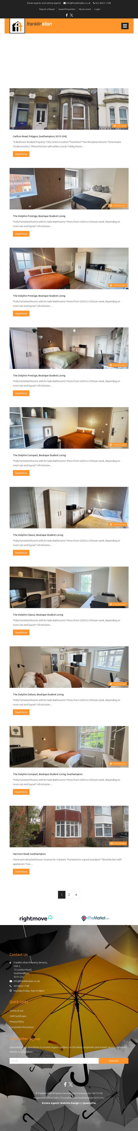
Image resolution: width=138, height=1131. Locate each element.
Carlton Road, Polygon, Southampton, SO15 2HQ (40, 136)
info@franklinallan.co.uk (77, 3)
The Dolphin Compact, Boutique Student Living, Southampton (47, 774)
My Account (85, 9)
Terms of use (16, 1010)
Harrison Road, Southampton (29, 853)
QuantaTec (89, 1103)
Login (97, 9)
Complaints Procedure (22, 1027)
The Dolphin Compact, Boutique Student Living (39, 455)
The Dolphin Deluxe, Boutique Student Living (38, 694)
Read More (21, 154)
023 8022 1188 (101, 3)
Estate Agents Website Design (60, 1103)
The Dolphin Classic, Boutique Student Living (38, 535)
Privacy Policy (17, 1021)
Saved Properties (67, 9)
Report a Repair (47, 9)
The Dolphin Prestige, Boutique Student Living (39, 216)
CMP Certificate (18, 1016)
